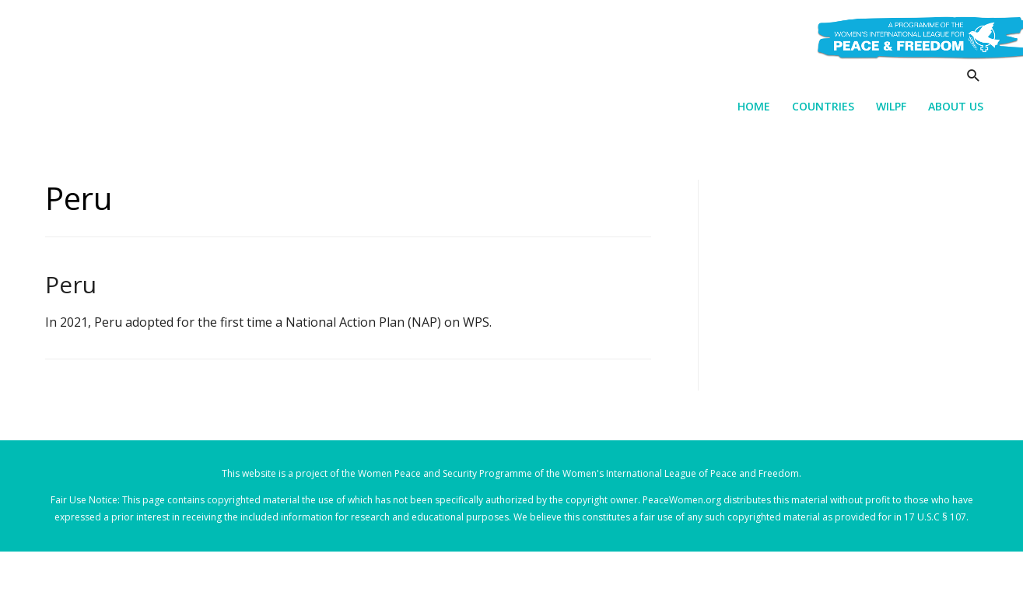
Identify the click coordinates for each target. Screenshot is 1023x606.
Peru (70, 284)
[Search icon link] (973, 75)
